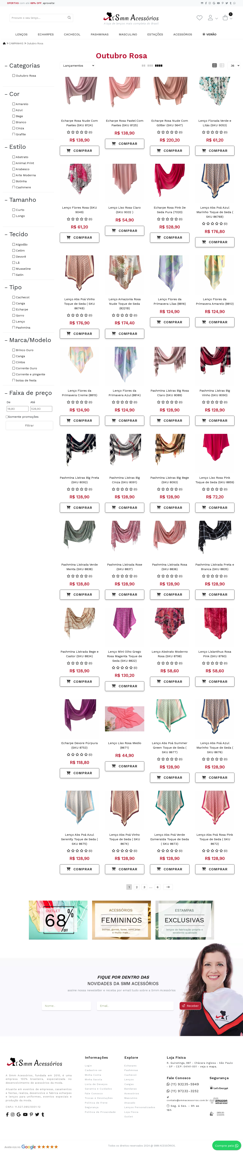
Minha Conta (93, 1075)
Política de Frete (96, 1102)
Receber (190, 1006)
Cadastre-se (93, 1070)
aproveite (48, 3)
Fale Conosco (94, 1093)
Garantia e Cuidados (98, 1088)
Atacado (129, 1102)
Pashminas (100, 34)
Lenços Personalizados (139, 1107)
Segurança (92, 1107)
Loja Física (131, 1112)
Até (32, 402)
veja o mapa (208, 1066)
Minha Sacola (93, 1079)
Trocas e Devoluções (99, 1098)
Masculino (128, 34)
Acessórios (182, 34)
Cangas (129, 1084)
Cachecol (72, 34)
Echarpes (46, 34)
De (8, 402)
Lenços (21, 34)
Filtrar (29, 425)
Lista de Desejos (96, 1084)
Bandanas (130, 1088)
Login (88, 1065)
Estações (155, 34)
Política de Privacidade (100, 1112)
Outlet (128, 1116)
